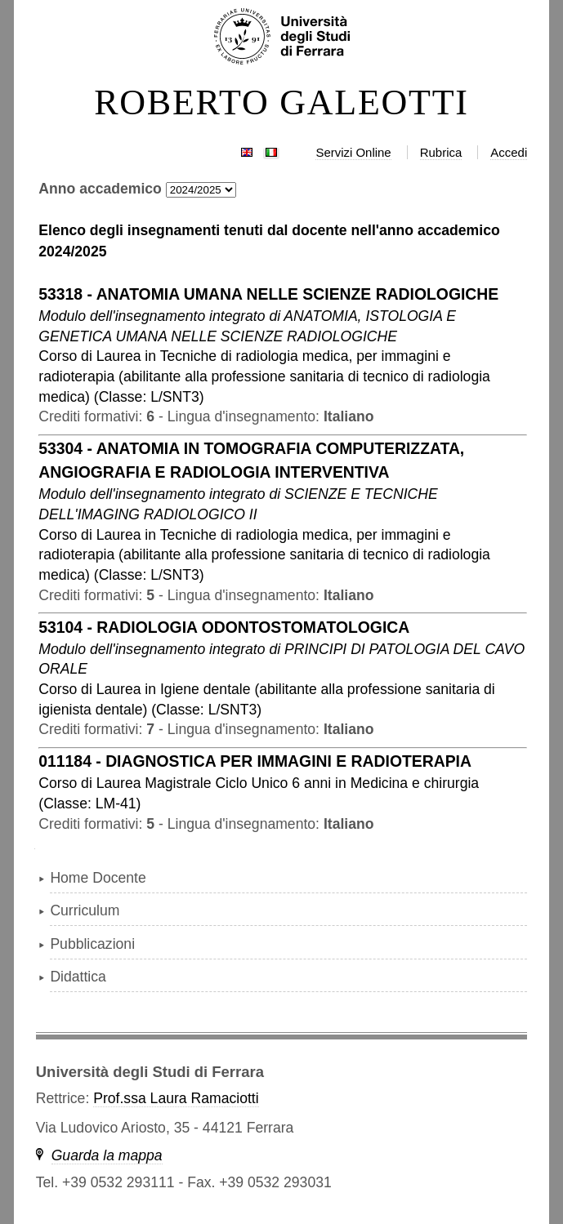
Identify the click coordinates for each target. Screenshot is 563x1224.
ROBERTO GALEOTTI (281, 102)
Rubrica (441, 152)
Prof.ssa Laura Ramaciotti (175, 1098)
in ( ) (264, 376)
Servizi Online (353, 152)
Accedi (508, 152)
